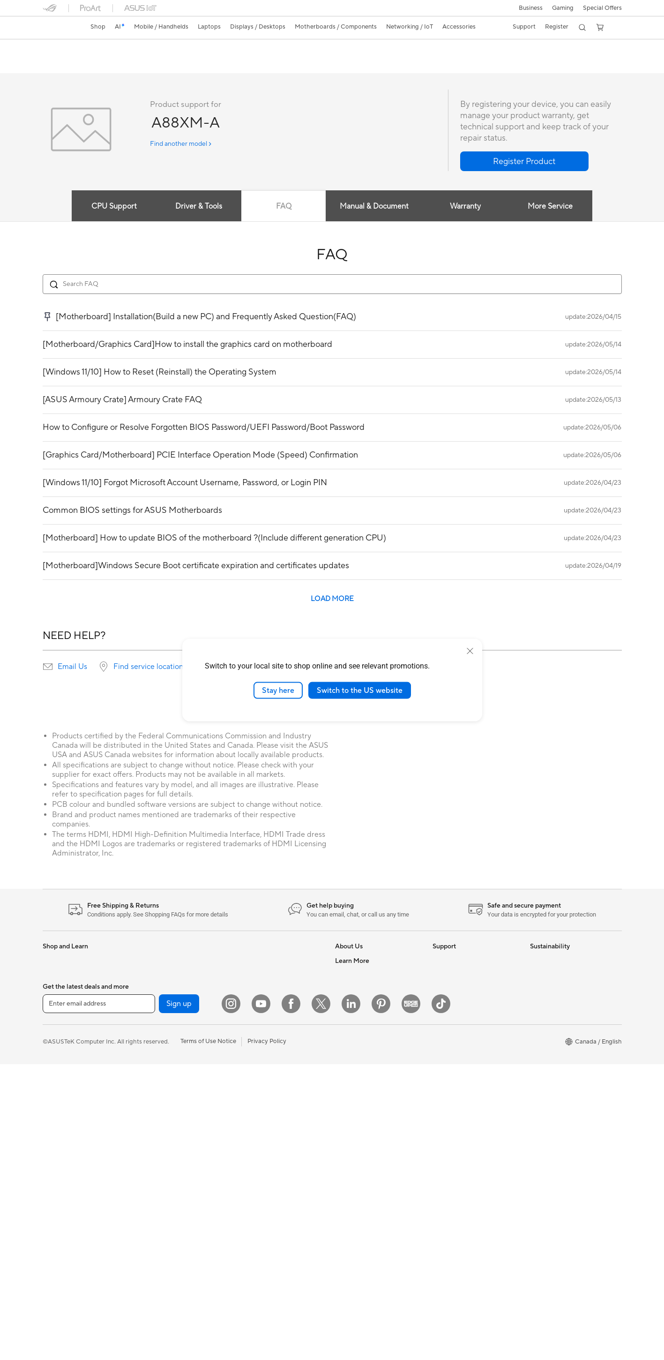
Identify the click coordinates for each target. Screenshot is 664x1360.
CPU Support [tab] (107, 206)
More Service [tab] (556, 206)
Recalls (442, 1116)
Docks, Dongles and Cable (272, 1123)
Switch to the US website (360, 690)
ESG (536, 961)
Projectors (57, 1089)
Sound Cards (157, 1074)
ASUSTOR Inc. (355, 1059)
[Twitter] (321, 1299)
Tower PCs (57, 1117)
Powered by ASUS (360, 1186)
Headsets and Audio (264, 1067)
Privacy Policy (266, 1337)
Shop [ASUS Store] (98, 26)
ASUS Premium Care (461, 961)
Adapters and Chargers (268, 1109)
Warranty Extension (460, 1144)
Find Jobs (348, 975)
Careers (346, 1073)
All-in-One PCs (63, 1103)
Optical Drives (159, 1088)
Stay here (278, 690)
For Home (56, 990)
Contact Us (448, 1031)
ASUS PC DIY (354, 1130)
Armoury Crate (356, 1243)
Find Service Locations (464, 1059)
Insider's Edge (354, 1172)
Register (555, 26)
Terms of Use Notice (208, 1337)
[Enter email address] (99, 1299)
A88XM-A (64, 49)
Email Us (72, 667)
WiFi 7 (148, 1131)
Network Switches (261, 982)
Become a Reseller (360, 1144)
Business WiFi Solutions (268, 996)
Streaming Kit (255, 1081)
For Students (60, 1032)
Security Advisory (457, 1130)
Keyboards (251, 1039)
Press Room (351, 1031)
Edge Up (347, 1158)
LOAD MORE (332, 599)
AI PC (343, 1102)
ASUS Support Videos (463, 989)
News (343, 1017)
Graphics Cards (161, 1046)
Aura (341, 1257)
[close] (470, 650)
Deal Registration (457, 1045)
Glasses (149, 975)
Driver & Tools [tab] (195, 206)
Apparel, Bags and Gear (269, 1095)
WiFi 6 (148, 1145)
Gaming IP (250, 1152)
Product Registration (462, 1087)
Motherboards (159, 1003)
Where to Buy (354, 1045)
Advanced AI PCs (359, 1228)
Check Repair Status (461, 1003)
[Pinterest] (381, 1299)
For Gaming (59, 1046)
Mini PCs (55, 1159)
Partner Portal (354, 1116)
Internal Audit (354, 989)
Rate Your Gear (356, 1200)
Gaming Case (157, 1018)
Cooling (150, 1032)
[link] (59, 27)
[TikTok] (441, 1299)
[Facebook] (291, 1299)
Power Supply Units (166, 1060)
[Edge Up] (411, 1299)
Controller (250, 1138)
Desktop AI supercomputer (274, 1010)
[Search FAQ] (332, 284)
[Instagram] (231, 1299)
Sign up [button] (179, 1299)
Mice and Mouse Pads (266, 1053)
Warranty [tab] (468, 206)
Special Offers (602, 8)
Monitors (55, 1075)
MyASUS (445, 1073)
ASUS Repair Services (463, 975)
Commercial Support (462, 1017)
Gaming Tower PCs (69, 1131)
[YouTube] (261, 1299)
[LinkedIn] (351, 1299)
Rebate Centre (453, 1101)
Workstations (157, 961)
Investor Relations (360, 1003)
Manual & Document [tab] (376, 206)
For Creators (60, 1018)
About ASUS (352, 961)
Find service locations (150, 667)
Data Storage (158, 1102)
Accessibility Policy (361, 1214)
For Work (55, 1004)
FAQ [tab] (283, 206)
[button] (530, 8)
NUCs (51, 1145)
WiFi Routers (157, 1159)
